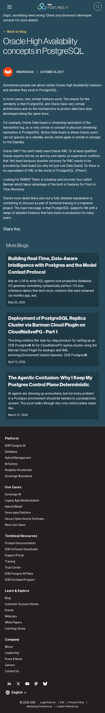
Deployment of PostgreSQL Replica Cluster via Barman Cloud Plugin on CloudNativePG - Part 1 (47, 325)
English (17, 692)
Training (10, 561)
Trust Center (13, 567)
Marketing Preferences (39, 706)
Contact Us (12, 671)
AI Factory (11, 464)
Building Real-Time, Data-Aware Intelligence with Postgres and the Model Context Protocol (52, 265)
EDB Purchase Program (20, 579)
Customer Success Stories (22, 604)
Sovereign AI (13, 494)
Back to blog (16, 32)
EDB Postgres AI (15, 445)
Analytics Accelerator (18, 470)
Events (9, 610)
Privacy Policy (76, 702)
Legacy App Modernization (22, 500)
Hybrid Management (18, 457)
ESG (62, 702)
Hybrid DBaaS (13, 506)
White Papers (13, 622)
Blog (8, 598)
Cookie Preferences (67, 706)
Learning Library (15, 628)
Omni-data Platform (18, 512)
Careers (10, 665)
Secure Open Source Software (24, 518)
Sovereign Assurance (18, 476)
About (9, 646)
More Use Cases (15, 524)
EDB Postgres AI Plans (19, 573)
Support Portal (14, 555)
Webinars (11, 616)
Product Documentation (20, 543)
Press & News (13, 659)
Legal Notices (48, 702)
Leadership (12, 652)
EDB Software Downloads (21, 549)
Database (11, 451)
